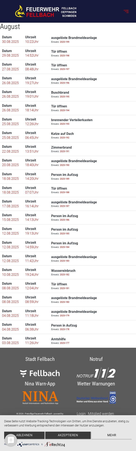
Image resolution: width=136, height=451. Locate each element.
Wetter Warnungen (96, 384)
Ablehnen (23, 437)
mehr (113, 437)
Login (81, 413)
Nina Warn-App (40, 384)
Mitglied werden (101, 413)
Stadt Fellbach (40, 359)
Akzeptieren (68, 437)
